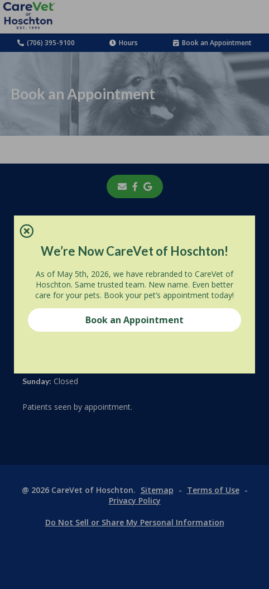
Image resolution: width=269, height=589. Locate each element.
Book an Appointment (134, 320)
